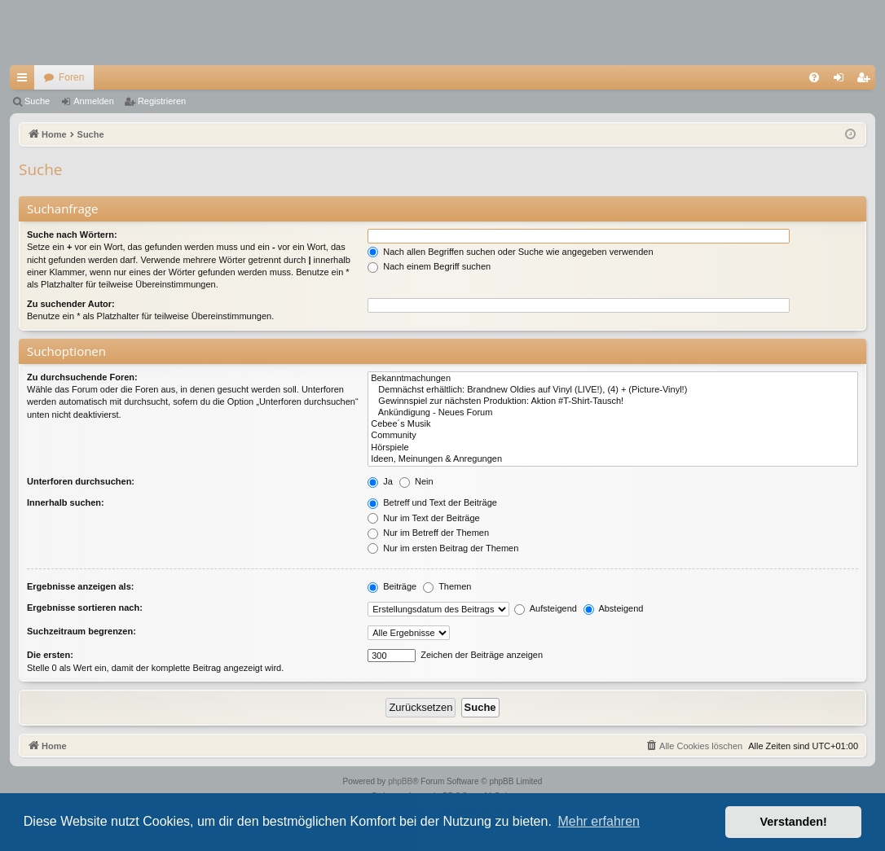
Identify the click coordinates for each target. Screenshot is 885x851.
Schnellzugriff (25, 81)
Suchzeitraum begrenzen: (81, 631)
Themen (447, 586)
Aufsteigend (545, 608)
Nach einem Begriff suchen (429, 266)
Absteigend (613, 608)
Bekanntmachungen (612, 378)
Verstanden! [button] (793, 821)
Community (612, 435)
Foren (71, 77)
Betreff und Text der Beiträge (432, 502)
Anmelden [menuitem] (842, 81)
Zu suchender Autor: (71, 304)
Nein (416, 481)
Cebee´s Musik (612, 424)
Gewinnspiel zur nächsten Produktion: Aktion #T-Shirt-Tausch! (612, 401)
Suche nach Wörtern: (72, 234)
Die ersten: (50, 655)
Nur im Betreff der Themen (428, 532)
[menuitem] (814, 77)
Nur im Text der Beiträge (423, 518)
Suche (37, 101)
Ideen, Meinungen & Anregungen (612, 459)
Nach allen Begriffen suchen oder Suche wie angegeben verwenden (510, 252)
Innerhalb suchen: (65, 502)
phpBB (400, 781)
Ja (380, 481)
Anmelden (93, 101)
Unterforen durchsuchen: (80, 481)
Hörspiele (612, 448)
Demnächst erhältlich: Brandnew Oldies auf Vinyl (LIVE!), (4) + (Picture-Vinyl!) (612, 390)
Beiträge (392, 586)
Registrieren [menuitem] (866, 81)
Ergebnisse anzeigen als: (80, 586)
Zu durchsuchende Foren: (82, 377)
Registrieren (162, 101)
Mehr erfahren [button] (598, 821)
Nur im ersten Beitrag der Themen (443, 548)
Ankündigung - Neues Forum (612, 413)
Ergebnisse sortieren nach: (85, 607)
